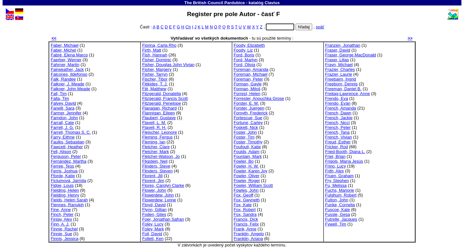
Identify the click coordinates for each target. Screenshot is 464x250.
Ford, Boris (244, 55)
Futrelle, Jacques (341, 219)
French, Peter (338, 127)
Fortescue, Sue (248, 117)
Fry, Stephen (337, 180)
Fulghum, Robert (341, 195)
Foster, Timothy (248, 141)
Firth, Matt (151, 50)
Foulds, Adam (246, 151)
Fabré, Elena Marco (69, 55)
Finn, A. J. (60, 224)
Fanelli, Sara (62, 108)
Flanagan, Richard (159, 108)
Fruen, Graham (339, 175)
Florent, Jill (152, 175)
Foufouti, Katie (247, 146)
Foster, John (245, 132)
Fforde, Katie (63, 175)
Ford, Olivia (244, 64)
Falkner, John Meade (70, 88)
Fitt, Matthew (154, 88)
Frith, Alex (334, 170)
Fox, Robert (245, 209)
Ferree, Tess (62, 166)
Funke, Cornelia (340, 204)
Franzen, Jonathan (342, 45)
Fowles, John (246, 190)
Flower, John (154, 190)
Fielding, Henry (65, 195)
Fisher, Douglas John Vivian (168, 64)
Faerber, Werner (66, 59)
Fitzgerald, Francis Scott (165, 98)
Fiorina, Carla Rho (159, 45)
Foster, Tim (244, 137)
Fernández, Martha (68, 161)
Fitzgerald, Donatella (161, 93)
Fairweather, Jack (67, 69)
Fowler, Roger (247, 180)
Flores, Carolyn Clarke (163, 185)
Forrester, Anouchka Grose (259, 98)
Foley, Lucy (152, 224)
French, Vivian (338, 137)
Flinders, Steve (156, 166)
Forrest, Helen (247, 93)
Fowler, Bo (244, 161)
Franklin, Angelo (249, 233)
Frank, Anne (245, 228)
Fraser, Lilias (337, 59)
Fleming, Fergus (157, 137)
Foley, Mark (153, 228)
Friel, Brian (335, 156)
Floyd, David (154, 204)
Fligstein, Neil (155, 161)
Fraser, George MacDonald (350, 55)
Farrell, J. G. (62, 127)
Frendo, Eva (336, 98)
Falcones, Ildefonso (69, 74)
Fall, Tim (59, 93)
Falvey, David (63, 103)
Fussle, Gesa (337, 214)
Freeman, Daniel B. (343, 88)
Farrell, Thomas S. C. (71, 132)
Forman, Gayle (248, 84)
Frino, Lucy (335, 166)
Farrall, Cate (62, 122)
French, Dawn (338, 113)
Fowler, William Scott (253, 185)
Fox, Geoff (243, 195)
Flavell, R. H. (154, 127)
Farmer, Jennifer (66, 113)
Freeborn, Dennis (341, 84)
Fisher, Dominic (156, 59)
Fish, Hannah (154, 55)
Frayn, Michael (339, 64)
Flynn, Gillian (154, 209)
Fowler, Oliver (246, 175)
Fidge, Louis (62, 185)
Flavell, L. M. (154, 122)
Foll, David (152, 233)
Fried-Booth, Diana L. (345, 151)
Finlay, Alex (61, 219)
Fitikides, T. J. (155, 84)
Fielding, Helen (65, 190)
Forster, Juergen (249, 108)
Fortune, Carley (248, 122)
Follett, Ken (152, 238)
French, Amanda (340, 108)
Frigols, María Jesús (344, 161)
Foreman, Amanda (251, 69)
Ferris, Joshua (64, 170)
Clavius (272, 2)
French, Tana (337, 132)
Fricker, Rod (336, 146)
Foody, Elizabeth (249, 45)
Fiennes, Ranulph (67, 204)
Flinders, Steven (157, 170)
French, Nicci (337, 122)
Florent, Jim (153, 180)
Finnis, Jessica (64, 238)
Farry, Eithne (62, 137)
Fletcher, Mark (155, 151)
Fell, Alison (61, 151)
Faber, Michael (64, 45)
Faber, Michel (63, 50)
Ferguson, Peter (66, 156)
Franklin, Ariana (248, 238)
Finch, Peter (62, 214)
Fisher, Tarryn (155, 74)
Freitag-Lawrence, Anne (347, 93)
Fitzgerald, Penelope (161, 103)
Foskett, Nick (246, 127)
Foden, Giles (154, 214)
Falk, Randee (63, 79)
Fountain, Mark (248, 156)
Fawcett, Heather (67, 146)
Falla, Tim (60, 98)
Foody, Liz (243, 50)
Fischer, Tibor (155, 79)
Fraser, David (337, 50)
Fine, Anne (61, 209)
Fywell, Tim (335, 224)
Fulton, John (336, 199)
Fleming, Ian (153, 141)
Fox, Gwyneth (247, 199)
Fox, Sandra (245, 214)
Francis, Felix (246, 224)
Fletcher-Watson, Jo (161, 156)
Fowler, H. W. (246, 166)
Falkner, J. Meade (67, 84)
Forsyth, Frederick (251, 113)
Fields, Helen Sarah (69, 199)
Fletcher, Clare (155, 146)
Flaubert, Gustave (159, 117)
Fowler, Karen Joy (250, 170)
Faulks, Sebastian (67, 141)
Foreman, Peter (248, 79)
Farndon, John (64, 117)
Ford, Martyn (245, 59)
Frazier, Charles (340, 69)
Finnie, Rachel (64, 228)
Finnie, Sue (61, 233)
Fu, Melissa (336, 185)
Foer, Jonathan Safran (163, 219)
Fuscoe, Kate (337, 209)
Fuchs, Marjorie (339, 190)
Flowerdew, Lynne (159, 199)
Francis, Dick (246, 219)
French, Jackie (339, 117)
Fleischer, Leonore (159, 132)
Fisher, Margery (156, 69)
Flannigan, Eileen (158, 113)
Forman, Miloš (247, 88)
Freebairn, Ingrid (340, 79)
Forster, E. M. (246, 103)
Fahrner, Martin (65, 64)
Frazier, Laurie (338, 74)
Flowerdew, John (158, 195)
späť (320, 26)
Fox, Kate (243, 204)
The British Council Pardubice (214, 2)
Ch (188, 26)
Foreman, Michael (250, 74)
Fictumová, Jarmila (68, 180)
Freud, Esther (338, 141)
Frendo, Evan (338, 103)
